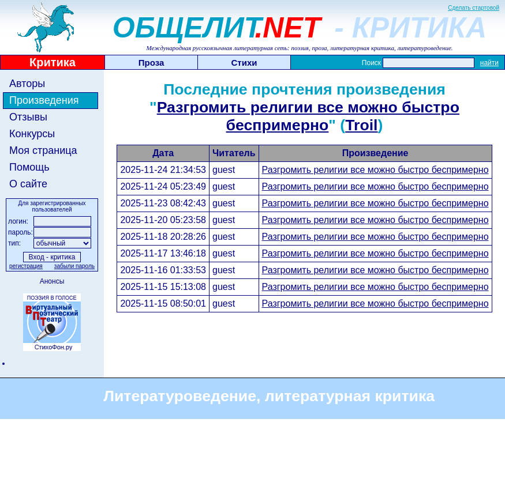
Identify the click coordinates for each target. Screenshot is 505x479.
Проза (151, 62)
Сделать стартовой (473, 8)
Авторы (27, 83)
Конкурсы (32, 133)
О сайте (28, 184)
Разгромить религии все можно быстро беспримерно (308, 116)
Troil (361, 125)
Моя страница (43, 150)
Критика (52, 62)
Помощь (29, 167)
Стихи (244, 62)
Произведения (44, 100)
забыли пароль (74, 266)
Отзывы (28, 117)
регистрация (26, 266)
